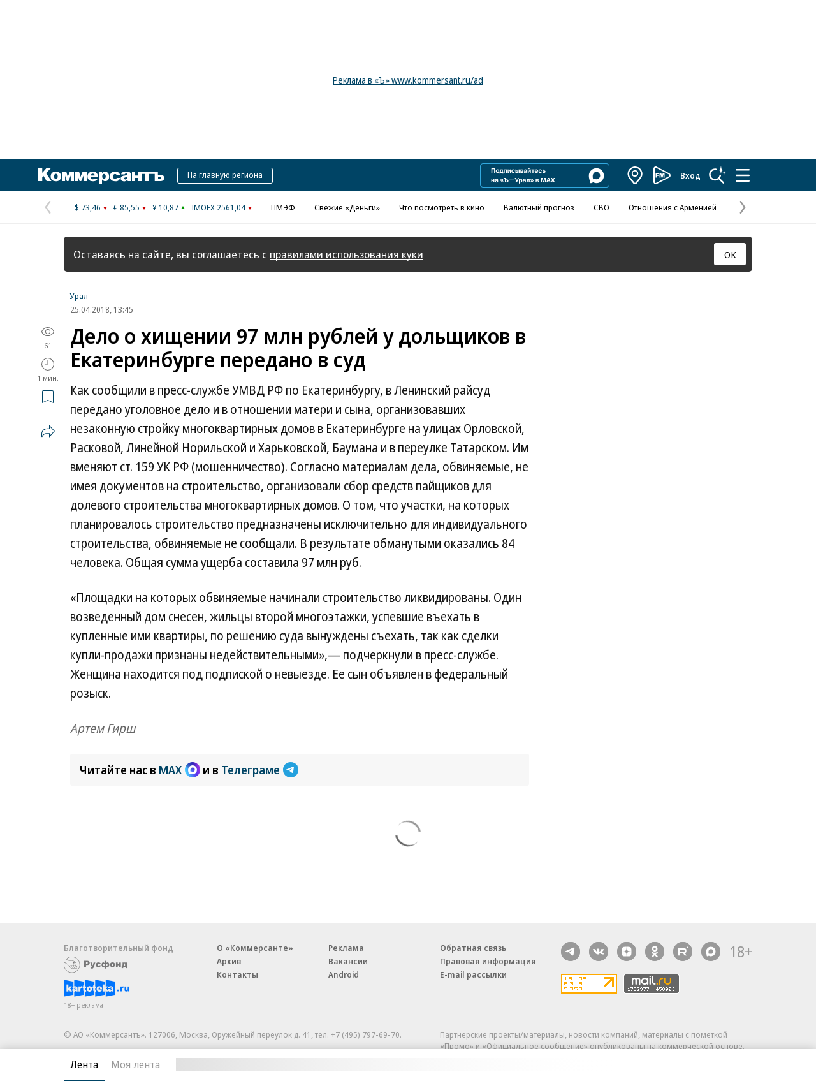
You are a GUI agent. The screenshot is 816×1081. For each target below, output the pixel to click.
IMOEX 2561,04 (218, 207)
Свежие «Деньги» (347, 207)
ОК (730, 254)
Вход (690, 175)
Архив (229, 961)
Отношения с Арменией (673, 207)
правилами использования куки (346, 254)
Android (343, 974)
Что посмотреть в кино (441, 207)
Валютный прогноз (539, 207)
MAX (179, 769)
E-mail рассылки (473, 974)
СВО (601, 207)
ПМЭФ (283, 207)
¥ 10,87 (165, 207)
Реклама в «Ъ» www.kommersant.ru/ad (408, 80)
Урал (79, 296)
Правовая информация (488, 961)
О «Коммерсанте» (255, 947)
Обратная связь (473, 947)
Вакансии (348, 961)
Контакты (237, 974)
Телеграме (259, 769)
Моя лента (135, 1064)
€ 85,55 (126, 207)
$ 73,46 (88, 207)
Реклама (346, 947)
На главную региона (225, 174)
